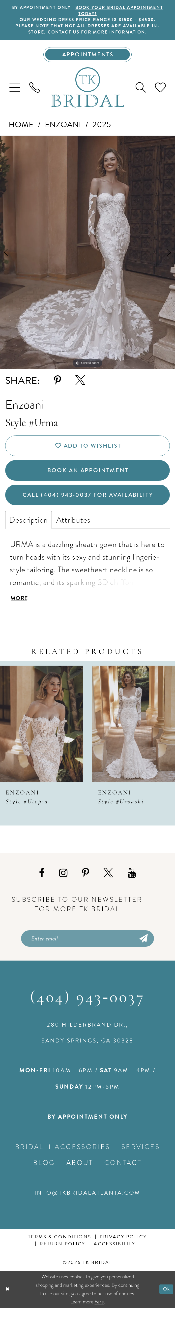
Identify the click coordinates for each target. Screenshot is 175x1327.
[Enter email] (87, 956)
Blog (44, 1182)
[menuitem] (15, 93)
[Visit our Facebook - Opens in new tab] (42, 890)
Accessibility (114, 1263)
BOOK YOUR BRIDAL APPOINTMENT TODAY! (104, 11)
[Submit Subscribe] (143, 956)
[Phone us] (35, 93)
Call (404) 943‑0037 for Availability (90, 508)
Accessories (82, 1166)
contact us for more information (102, 36)
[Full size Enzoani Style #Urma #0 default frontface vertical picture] (87, 258)
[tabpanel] (87, 258)
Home (21, 130)
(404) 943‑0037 (87, 1017)
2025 (101, 130)
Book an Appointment (88, 480)
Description (28, 535)
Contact (123, 1182)
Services (140, 1166)
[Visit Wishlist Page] (160, 93)
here (99, 1321)
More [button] (21, 614)
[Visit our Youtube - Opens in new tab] (131, 890)
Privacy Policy (123, 1256)
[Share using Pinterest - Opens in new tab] (57, 386)
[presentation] (41, 741)
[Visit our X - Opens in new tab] (108, 890)
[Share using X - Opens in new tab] (80, 386)
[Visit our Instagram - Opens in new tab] (63, 890)
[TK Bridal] (87, 93)
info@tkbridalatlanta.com (87, 1212)
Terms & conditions (59, 1256)
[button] (15, 93)
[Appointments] (87, 59)
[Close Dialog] (8, 1308)
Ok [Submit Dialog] (166, 1308)
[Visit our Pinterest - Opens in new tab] (85, 890)
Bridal (29, 1166)
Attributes (73, 535)
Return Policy (63, 1263)
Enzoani (63, 130)
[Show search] (140, 93)
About (79, 1182)
